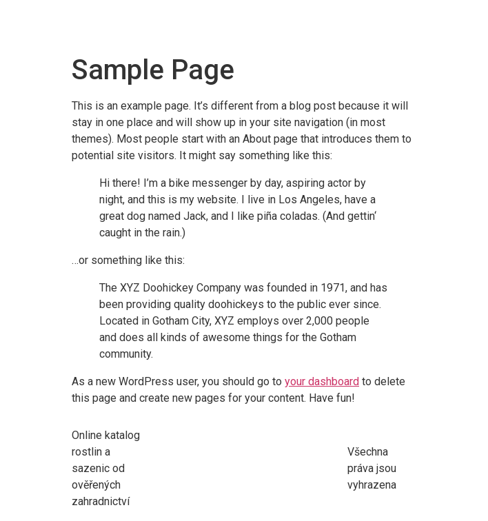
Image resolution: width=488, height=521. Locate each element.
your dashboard (322, 381)
